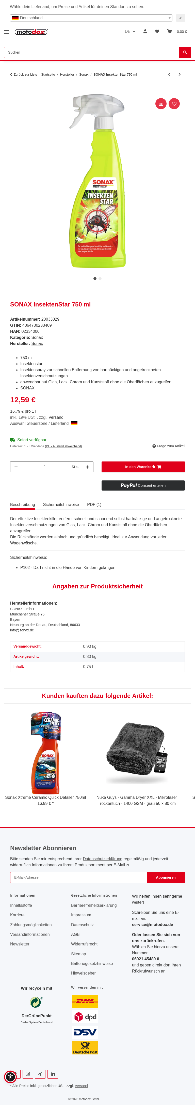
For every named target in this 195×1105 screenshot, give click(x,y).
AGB (75, 934)
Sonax (37, 337)
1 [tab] (94, 278)
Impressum (81, 915)
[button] (145, 32)
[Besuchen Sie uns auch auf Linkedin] (52, 1074)
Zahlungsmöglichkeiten (31, 925)
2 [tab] (100, 278)
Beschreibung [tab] (22, 504)
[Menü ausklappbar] (6, 30)
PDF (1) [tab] (94, 504)
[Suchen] (185, 52)
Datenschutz (82, 925)
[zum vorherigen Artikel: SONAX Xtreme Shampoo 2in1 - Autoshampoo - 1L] (169, 74)
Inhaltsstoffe (21, 905)
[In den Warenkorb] (14, 91)
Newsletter (19, 944)
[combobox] (91, 17)
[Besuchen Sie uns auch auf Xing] (40, 1074)
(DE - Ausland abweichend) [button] (63, 446)
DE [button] (127, 31)
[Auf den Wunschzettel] (174, 103)
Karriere (17, 915)
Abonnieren (166, 877)
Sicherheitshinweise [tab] (61, 504)
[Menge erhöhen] (87, 467)
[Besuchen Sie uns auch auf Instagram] (28, 1074)
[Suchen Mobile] (92, 52)
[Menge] (44, 467)
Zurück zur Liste (25, 74)
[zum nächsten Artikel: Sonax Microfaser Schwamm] (179, 74)
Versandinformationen (30, 934)
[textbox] (91, 18)
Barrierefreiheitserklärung (94, 905)
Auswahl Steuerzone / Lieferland (43, 423)
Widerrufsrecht (84, 944)
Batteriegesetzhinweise (92, 963)
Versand (55, 417)
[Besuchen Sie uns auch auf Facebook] (15, 1074)
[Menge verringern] (16, 467)
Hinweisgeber (83, 973)
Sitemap (78, 954)
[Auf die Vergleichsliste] (161, 103)
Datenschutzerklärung (102, 859)
